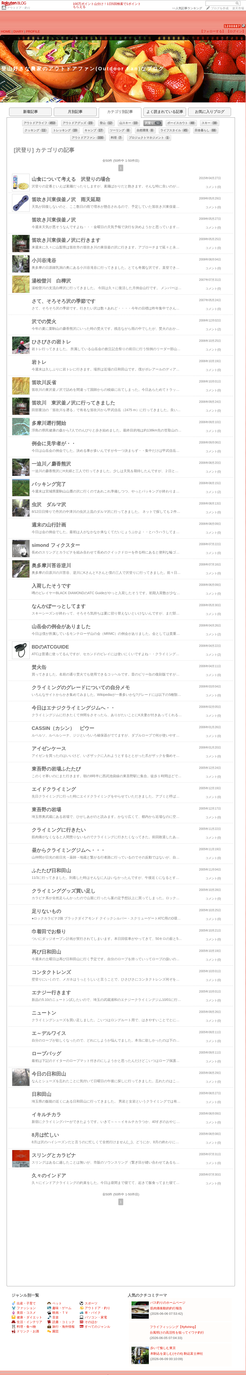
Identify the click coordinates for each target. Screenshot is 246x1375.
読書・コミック (61, 1322)
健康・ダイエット (27, 1317)
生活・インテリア (27, 1322)
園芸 (53, 1331)
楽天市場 (238, 8)
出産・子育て (24, 1303)
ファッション (24, 1308)
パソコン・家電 (93, 1317)
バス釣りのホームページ (167, 1302)
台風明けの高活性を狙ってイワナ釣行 (177, 1332)
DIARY (18, 31)
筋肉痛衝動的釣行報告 (166, 1308)
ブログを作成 (220, 8)
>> (187, 8)
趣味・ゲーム (59, 1308)
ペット (54, 1303)
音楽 (53, 1317)
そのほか (88, 1322)
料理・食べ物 (24, 1326)
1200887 (232, 26)
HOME (6, 31)
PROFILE (33, 31)
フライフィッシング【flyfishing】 (174, 1327)
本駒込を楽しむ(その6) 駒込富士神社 (176, 1353)
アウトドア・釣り (18, 8)
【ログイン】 (236, 31)
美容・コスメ (24, 1312)
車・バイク (90, 1312)
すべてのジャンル (95, 1326)
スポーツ (88, 1303)
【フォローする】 (212, 31)
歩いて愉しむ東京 (163, 1348)
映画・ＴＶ (57, 1312)
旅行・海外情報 (61, 1326)
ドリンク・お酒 (25, 1331)
